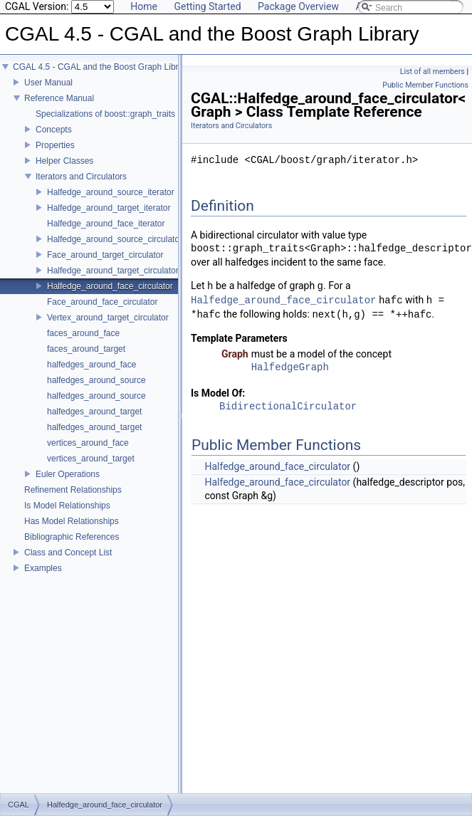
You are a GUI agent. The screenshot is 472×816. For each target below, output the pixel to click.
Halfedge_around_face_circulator (110, 286)
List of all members (432, 71)
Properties (55, 145)
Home (143, 6)
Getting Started (207, 6)
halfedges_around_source (96, 380)
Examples (43, 568)
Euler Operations (68, 474)
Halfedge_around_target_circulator (113, 271)
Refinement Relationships (73, 490)
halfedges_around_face (91, 365)
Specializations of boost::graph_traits (105, 114)
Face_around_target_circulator (105, 255)
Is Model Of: (218, 393)
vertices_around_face (88, 443)
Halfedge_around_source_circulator (114, 239)
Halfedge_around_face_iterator (105, 224)
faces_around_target (86, 349)
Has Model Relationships (71, 521)
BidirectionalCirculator (288, 407)
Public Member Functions (425, 85)
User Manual (48, 83)
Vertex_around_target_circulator (108, 318)
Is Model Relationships (67, 506)
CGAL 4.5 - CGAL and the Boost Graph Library (101, 67)
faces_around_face (83, 333)
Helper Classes (64, 161)
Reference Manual (59, 98)
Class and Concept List (68, 553)
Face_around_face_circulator (102, 302)
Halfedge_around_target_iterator (108, 208)
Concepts (54, 130)
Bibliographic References (71, 537)
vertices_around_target (91, 459)
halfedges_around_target (94, 412)
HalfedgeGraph (290, 368)
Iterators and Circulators (81, 177)
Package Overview (298, 6)
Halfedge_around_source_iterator (110, 192)
